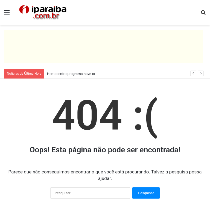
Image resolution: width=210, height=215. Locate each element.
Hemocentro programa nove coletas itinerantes (84, 74)
